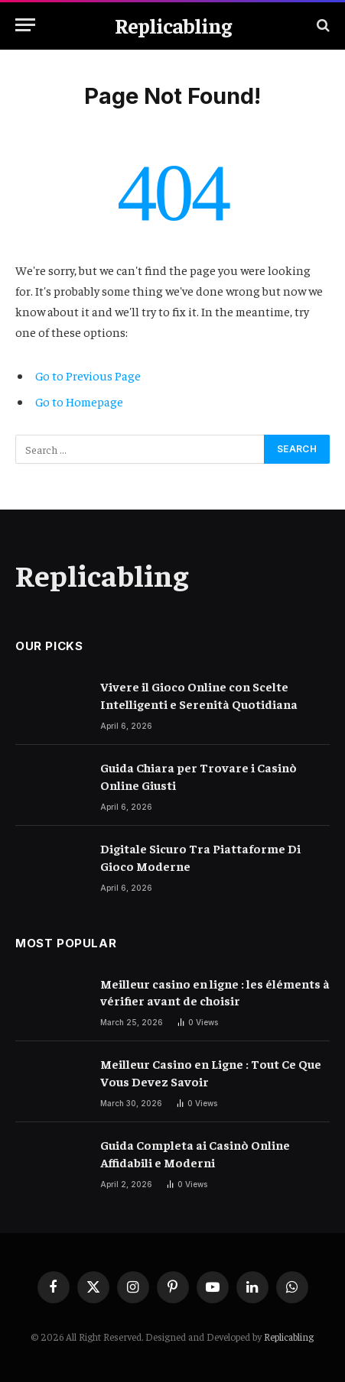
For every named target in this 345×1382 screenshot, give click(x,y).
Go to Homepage (79, 401)
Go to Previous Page (88, 375)
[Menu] (25, 25)
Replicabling (289, 1336)
